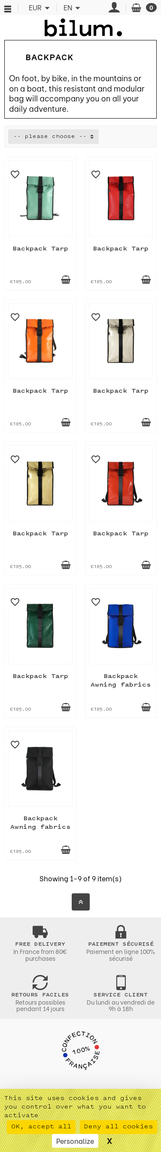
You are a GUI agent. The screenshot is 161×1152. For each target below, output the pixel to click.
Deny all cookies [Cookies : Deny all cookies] (118, 1127)
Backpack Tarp (40, 249)
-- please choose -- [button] (50, 136)
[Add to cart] (66, 279)
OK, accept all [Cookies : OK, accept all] (41, 1127)
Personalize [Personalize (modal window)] (75, 1141)
